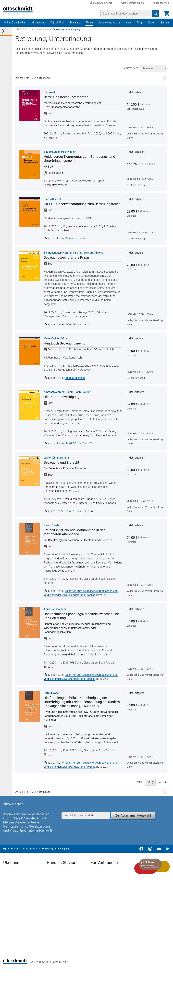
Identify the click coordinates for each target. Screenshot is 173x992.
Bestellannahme (57, 924)
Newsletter (53, 902)
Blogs (140, 28)
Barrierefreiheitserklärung (142, 986)
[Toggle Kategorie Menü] (6, 36)
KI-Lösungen (38, 28)
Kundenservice (161, 3)
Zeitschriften (57, 28)
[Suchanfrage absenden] (154, 13)
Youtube (9, 955)
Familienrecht (41, 35)
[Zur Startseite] (17, 35)
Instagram (10, 960)
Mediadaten (11, 933)
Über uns (164, 28)
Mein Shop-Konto (103, 2)
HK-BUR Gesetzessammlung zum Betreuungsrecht (83, 210)
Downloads (54, 908)
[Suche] (126, 13)
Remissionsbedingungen (62, 919)
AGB (117, 986)
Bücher (89, 28)
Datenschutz (100, 986)
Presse (8, 902)
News (151, 28)
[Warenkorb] (165, 13)
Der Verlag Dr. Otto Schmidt (20, 897)
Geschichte (10, 928)
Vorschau (53, 913)
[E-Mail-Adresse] (86, 829)
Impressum (78, 986)
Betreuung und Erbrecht (62, 468)
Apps (128, 28)
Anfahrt (8, 908)
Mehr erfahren (138, 98)
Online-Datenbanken (15, 28)
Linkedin (9, 950)
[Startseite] (16, 987)
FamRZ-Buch (74, 330)
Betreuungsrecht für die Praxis (67, 263)
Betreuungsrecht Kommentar (67, 103)
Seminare (75, 28)
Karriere (8, 913)
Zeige (141, 787)
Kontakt (8, 939)
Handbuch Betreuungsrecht (65, 349)
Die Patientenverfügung (62, 403)
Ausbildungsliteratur (109, 28)
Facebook (10, 944)
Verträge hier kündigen (104, 897)
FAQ (49, 929)
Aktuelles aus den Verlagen (63, 897)
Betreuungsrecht (76, 244)
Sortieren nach (132, 73)
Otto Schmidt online (132, 3)
